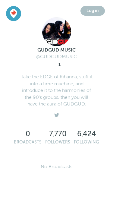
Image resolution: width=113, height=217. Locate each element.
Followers (57, 142)
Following (86, 142)
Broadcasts (28, 142)
